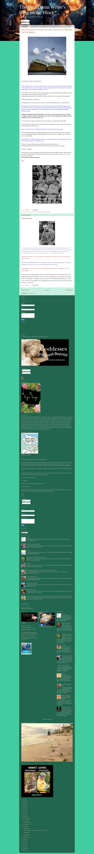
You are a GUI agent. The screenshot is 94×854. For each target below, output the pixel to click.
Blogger (49, 719)
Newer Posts (25, 290)
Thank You (28, 563)
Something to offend (66, 623)
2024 (24, 805)
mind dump (40, 211)
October (26, 820)
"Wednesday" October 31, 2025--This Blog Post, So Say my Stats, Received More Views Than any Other (49, 596)
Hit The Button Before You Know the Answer (36, 557)
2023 (24, 807)
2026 (24, 801)
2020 (24, 814)
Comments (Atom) (31, 293)
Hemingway (26, 218)
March (25, 828)
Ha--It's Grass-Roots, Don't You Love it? (66, 708)
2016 (24, 844)
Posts (23, 20)
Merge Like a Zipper (25, 629)
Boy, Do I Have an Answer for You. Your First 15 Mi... (36, 830)
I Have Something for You (32, 576)
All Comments (25, 23)
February (26, 835)
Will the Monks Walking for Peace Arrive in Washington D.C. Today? (41, 570)
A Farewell (23, 627)
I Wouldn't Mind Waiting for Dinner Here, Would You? (29, 633)
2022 (24, 810)
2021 (24, 812)
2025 (24, 803)
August (26, 824)
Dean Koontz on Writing (31, 583)
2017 (24, 842)
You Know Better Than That (63, 665)
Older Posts (69, 290)
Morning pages (47, 211)
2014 (24, 848)
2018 (24, 839)
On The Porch (24, 635)
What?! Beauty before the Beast (33, 544)
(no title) (28, 537)
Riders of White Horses (31, 589)
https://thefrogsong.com (41, 459)
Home (47, 290)
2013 (24, 850)
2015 (24, 846)
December (26, 818)
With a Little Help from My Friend (28, 637)
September (26, 822)
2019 (24, 816)
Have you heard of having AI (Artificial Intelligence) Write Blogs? (66, 697)
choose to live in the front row (31, 211)
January (26, 837)
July (25, 826)
